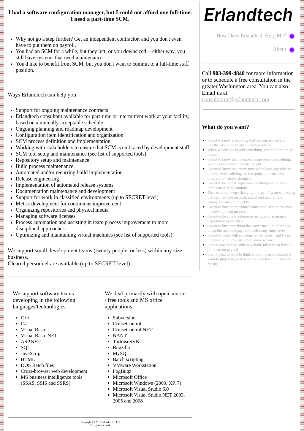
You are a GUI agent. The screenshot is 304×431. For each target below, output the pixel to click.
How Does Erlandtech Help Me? (255, 36)
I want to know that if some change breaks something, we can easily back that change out (249, 161)
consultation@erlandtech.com (235, 99)
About (284, 49)
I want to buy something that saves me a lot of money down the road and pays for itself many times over (249, 228)
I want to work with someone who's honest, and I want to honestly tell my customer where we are (250, 237)
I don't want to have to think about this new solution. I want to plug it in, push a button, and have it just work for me (249, 259)
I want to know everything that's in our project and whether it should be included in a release (247, 142)
